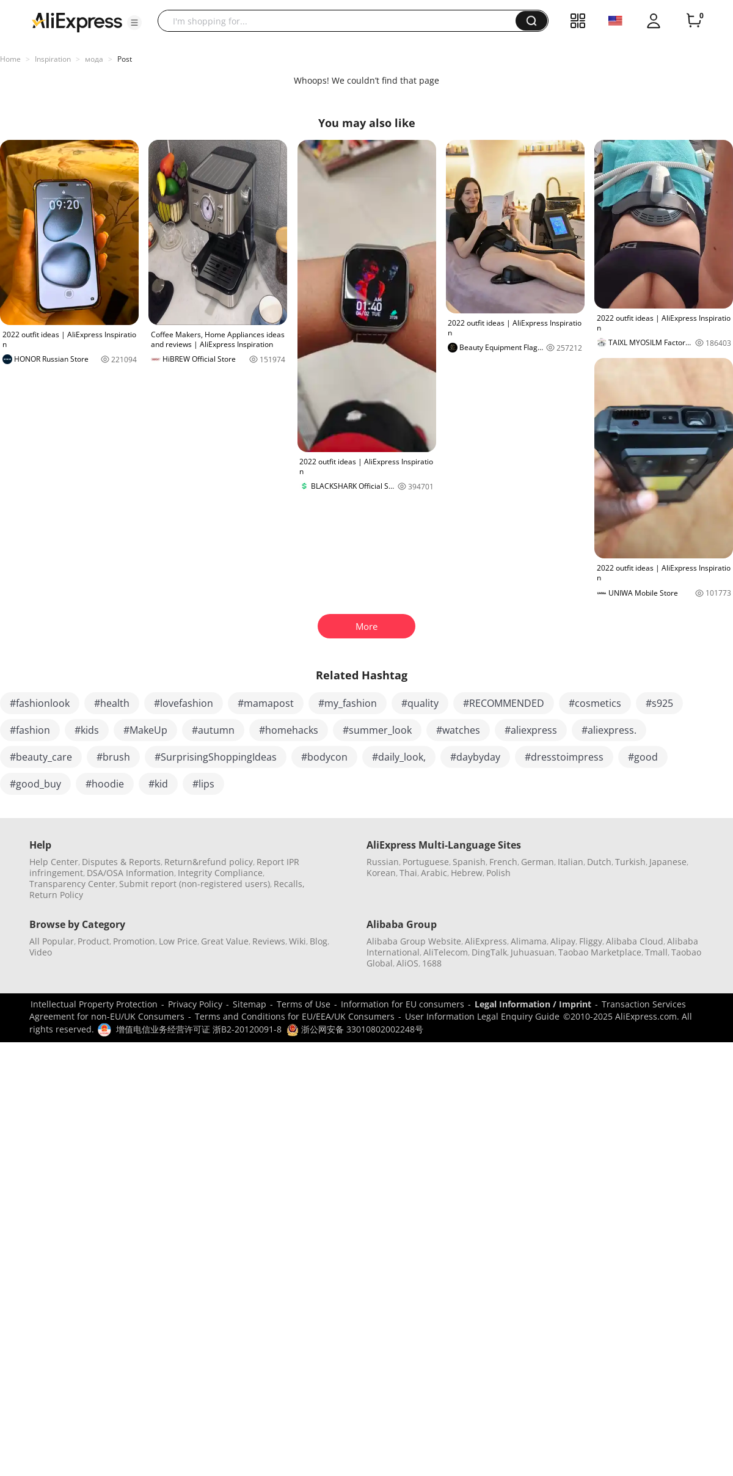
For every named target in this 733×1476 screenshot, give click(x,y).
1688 (432, 963)
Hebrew (467, 873)
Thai (408, 873)
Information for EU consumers (402, 1004)
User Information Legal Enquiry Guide (482, 1016)
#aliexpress (531, 730)
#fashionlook (40, 703)
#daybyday (475, 757)
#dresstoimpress (564, 757)
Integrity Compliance (220, 873)
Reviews (268, 941)
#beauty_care (41, 757)
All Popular (51, 941)
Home (10, 59)
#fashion (30, 730)
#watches (458, 730)
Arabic (434, 873)
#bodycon (324, 757)
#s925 (659, 703)
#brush (113, 757)
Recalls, (289, 884)
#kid (158, 784)
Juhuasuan (533, 952)
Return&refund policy (208, 862)
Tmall (656, 952)
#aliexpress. (609, 730)
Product (93, 941)
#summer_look (377, 730)
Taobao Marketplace (599, 952)
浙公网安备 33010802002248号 (354, 1029)
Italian (570, 862)
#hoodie (105, 784)
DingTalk (489, 952)
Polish (498, 873)
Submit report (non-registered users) (194, 884)
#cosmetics (595, 703)
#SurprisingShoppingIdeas (216, 757)
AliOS (407, 963)
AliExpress (486, 941)
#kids (87, 730)
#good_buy (35, 784)
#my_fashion (347, 703)
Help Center (53, 862)
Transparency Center (72, 884)
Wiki (297, 941)
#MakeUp (145, 730)
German (537, 862)
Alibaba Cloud (634, 941)
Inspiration (53, 59)
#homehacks (288, 730)
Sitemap (249, 1004)
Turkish (630, 862)
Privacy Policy (195, 1004)
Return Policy (56, 895)
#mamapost (266, 703)
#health (111, 703)
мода (94, 59)
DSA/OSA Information (130, 873)
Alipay (562, 941)
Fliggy (590, 941)
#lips (203, 784)
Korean (381, 873)
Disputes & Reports (121, 862)
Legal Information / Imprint (533, 1004)
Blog (318, 941)
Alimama (529, 941)
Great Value (225, 941)
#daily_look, (399, 757)
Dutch (599, 862)
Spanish (469, 862)
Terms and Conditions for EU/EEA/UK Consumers (295, 1016)
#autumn (213, 730)
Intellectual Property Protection (94, 1004)
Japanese (668, 862)
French (503, 862)
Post (124, 59)
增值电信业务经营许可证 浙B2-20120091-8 (199, 1029)
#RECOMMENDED (503, 703)
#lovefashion (183, 703)
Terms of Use (303, 1004)
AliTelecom (445, 952)
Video (40, 952)
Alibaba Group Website (413, 941)
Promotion (134, 941)
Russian (382, 862)
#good (643, 757)
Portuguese (426, 862)
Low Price (178, 941)
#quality (420, 703)
